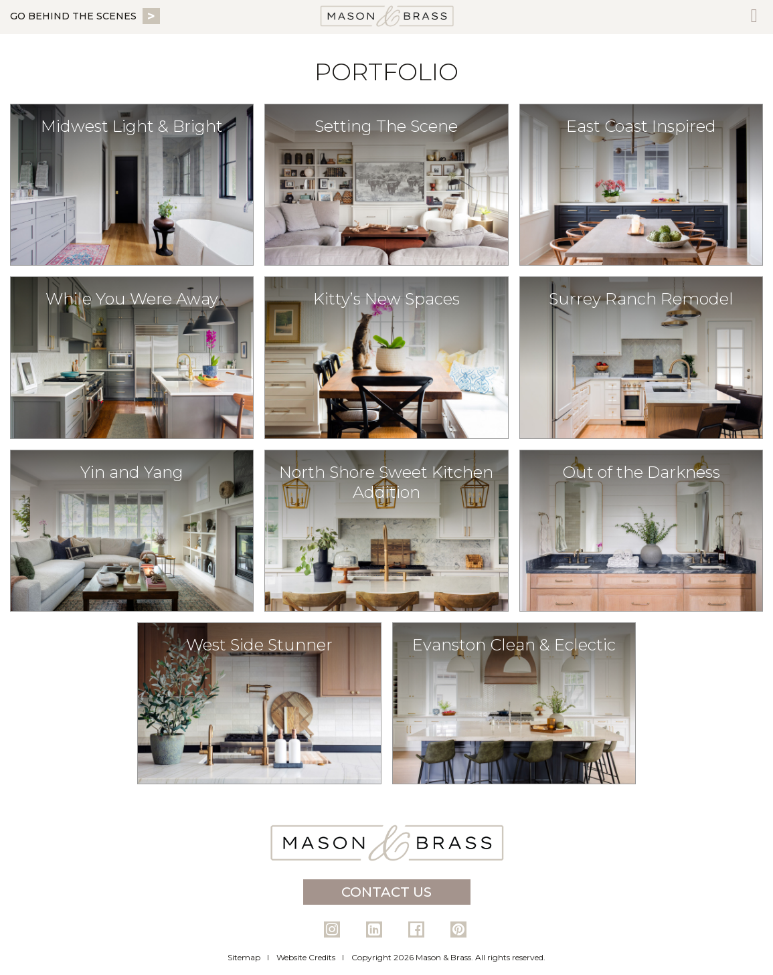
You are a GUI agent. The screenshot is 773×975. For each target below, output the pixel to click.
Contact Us (386, 892)
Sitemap (244, 957)
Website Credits (305, 957)
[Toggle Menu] (754, 17)
